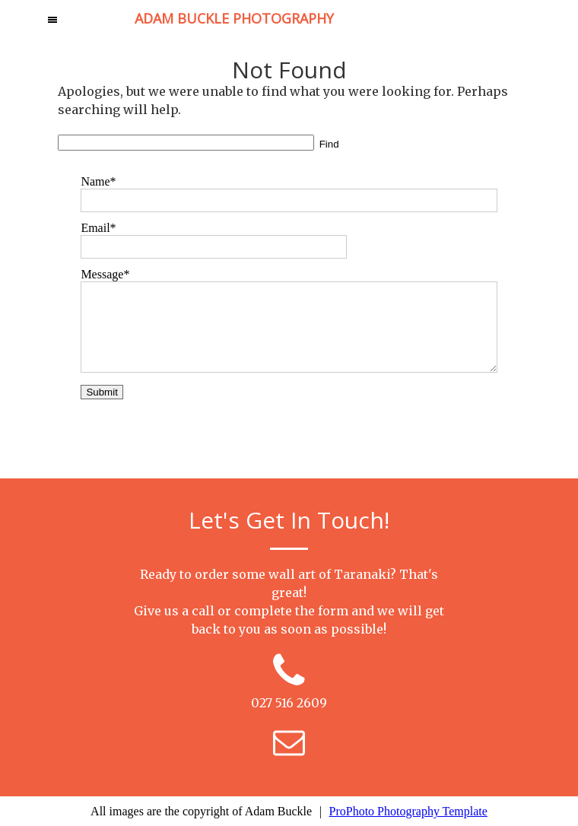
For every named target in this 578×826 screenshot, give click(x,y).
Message (102, 274)
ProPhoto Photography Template (408, 811)
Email (95, 227)
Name (95, 181)
